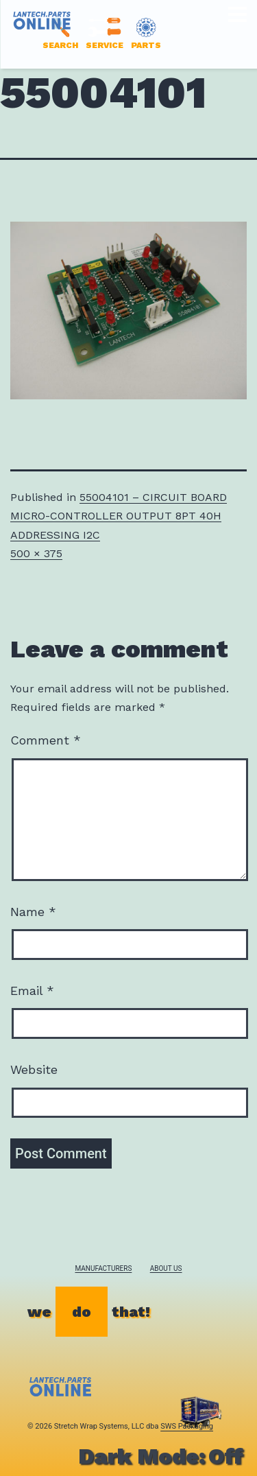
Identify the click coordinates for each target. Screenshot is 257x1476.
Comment (45, 740)
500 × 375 (36, 553)
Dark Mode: (160, 1456)
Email (32, 990)
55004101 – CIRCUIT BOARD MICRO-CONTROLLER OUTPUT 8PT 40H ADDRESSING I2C (118, 516)
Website (34, 1069)
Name (33, 911)
